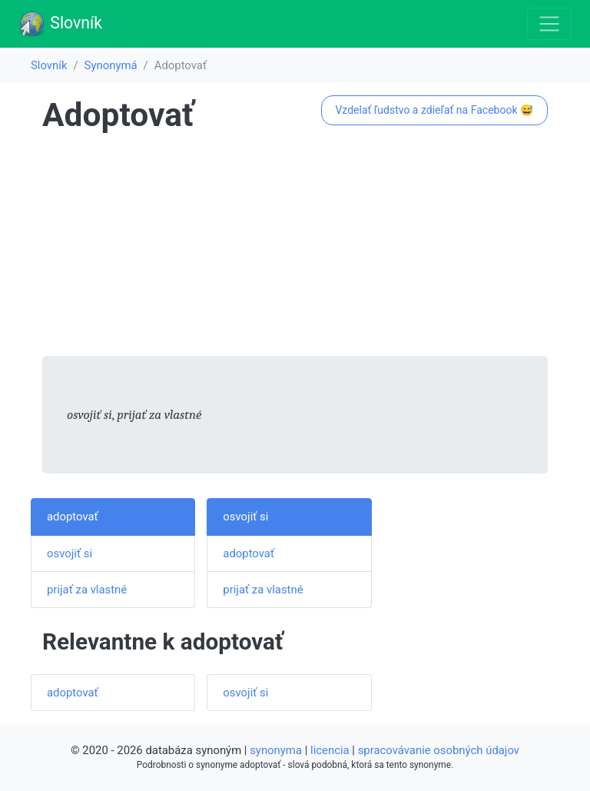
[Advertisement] (295, 248)
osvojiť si (69, 553)
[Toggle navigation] (549, 24)
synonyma (276, 750)
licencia (330, 750)
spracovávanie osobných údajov (438, 750)
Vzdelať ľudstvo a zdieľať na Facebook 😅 (434, 110)
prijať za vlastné (87, 590)
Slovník (60, 24)
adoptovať (72, 516)
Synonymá (111, 65)
